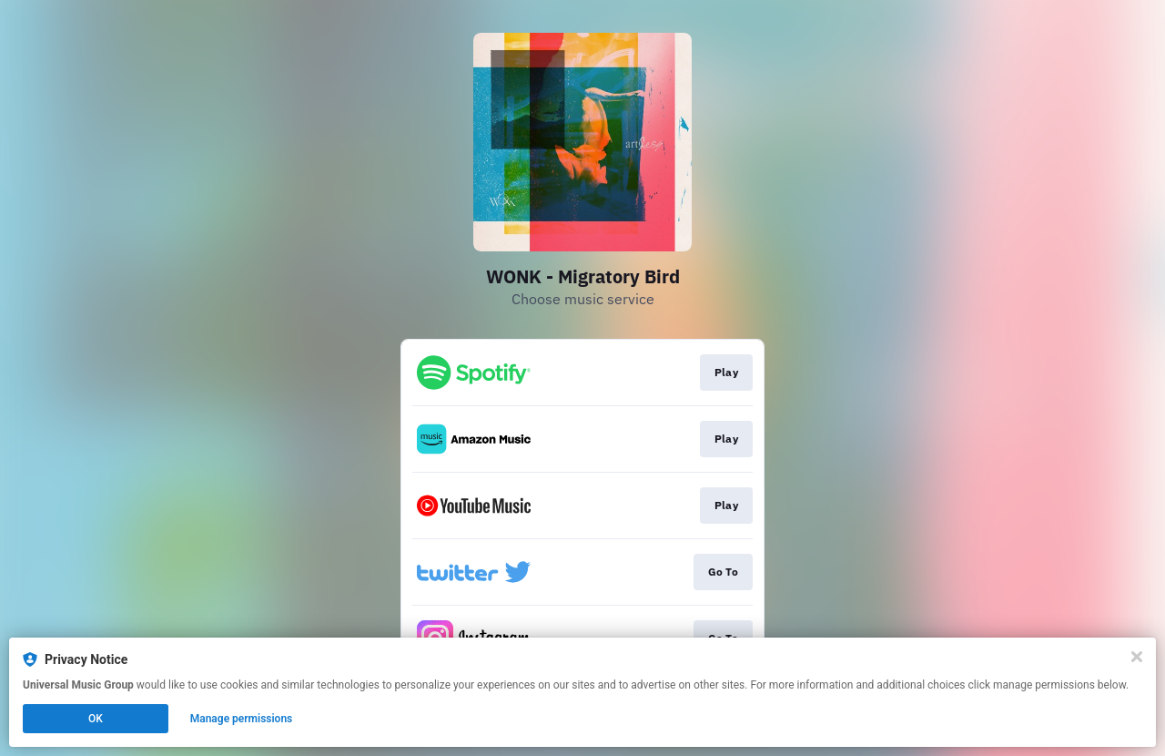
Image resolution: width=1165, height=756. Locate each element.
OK (95, 718)
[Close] (1136, 656)
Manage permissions (241, 718)
